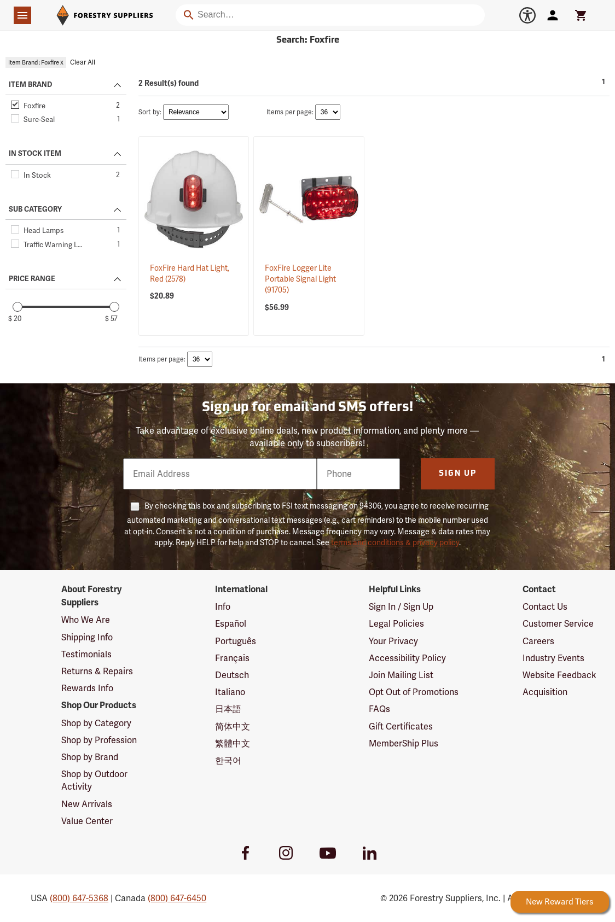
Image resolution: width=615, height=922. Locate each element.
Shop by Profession (99, 740)
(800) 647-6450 (177, 898)
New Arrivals (86, 804)
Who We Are (85, 620)
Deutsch (232, 675)
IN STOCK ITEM (35, 153)
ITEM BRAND (30, 84)
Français (232, 658)
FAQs (379, 709)
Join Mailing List (401, 675)
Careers (538, 641)
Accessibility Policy (407, 658)
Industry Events (553, 658)
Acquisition (545, 692)
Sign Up (458, 474)
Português (235, 641)
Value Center (87, 821)
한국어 (228, 760)
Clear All (82, 62)
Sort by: (149, 112)
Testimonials (86, 654)
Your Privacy (393, 641)
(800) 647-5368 (79, 898)
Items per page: (290, 112)
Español (230, 623)
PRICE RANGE (32, 279)
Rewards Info (87, 688)
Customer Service (558, 623)
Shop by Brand (89, 757)
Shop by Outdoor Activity (94, 780)
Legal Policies (396, 623)
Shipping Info (87, 637)
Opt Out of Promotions (414, 692)
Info (222, 606)
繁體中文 (232, 743)
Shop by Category (96, 723)
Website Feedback (559, 675)
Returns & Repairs (97, 671)
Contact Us (545, 606)
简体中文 (232, 726)
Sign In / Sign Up (401, 606)
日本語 (228, 709)
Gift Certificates (401, 726)
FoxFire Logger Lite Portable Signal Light (300, 279)
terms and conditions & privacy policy (395, 542)
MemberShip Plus (403, 743)
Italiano (230, 692)
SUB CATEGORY (35, 209)
